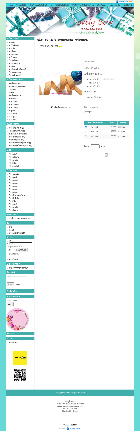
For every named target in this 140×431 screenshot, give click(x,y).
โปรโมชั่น (128, 5)
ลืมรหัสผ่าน (14, 254)
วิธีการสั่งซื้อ (21, 5)
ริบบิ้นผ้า (40, 40)
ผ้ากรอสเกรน (50, 40)
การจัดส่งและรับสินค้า (60, 5)
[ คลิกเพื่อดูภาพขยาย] (60, 107)
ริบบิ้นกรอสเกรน (81, 40)
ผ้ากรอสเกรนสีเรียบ (65, 40)
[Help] (17, 284)
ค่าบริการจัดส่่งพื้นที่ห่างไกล (83, 5)
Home (11, 5)
